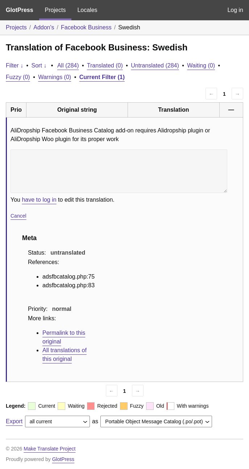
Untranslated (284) (155, 65)
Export (14, 421)
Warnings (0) (54, 77)
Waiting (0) (201, 65)
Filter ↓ (14, 65)
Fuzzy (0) (18, 77)
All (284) (68, 65)
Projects (55, 10)
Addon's (43, 27)
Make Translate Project (49, 449)
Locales (87, 10)
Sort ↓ (39, 65)
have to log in (39, 200)
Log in (235, 10)
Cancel (18, 216)
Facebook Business (86, 27)
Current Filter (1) (102, 77)
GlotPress (19, 10)
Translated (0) (105, 65)
